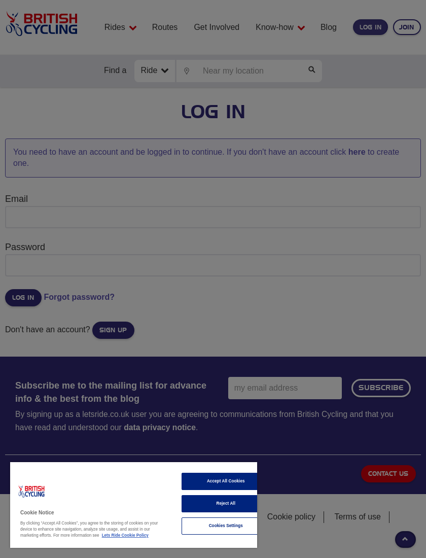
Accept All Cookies (226, 481)
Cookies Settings (226, 526)
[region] (133, 505)
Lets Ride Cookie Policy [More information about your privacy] (125, 535)
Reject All (225, 503)
